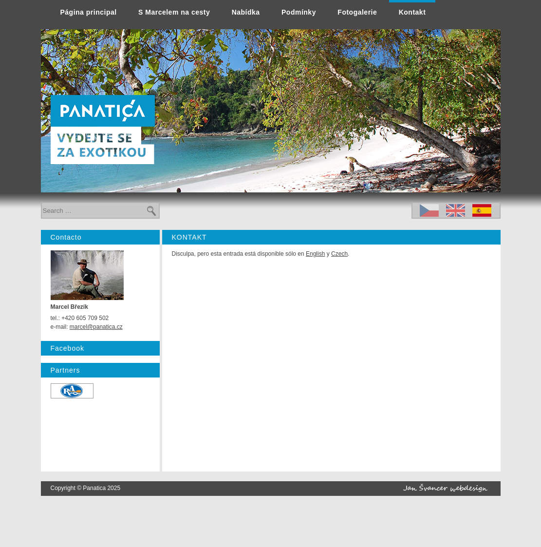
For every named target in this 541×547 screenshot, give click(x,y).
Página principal (88, 12)
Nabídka (246, 12)
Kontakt (412, 12)
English (315, 253)
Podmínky (298, 12)
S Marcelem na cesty (174, 12)
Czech (339, 253)
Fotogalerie (357, 12)
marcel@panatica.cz (96, 326)
